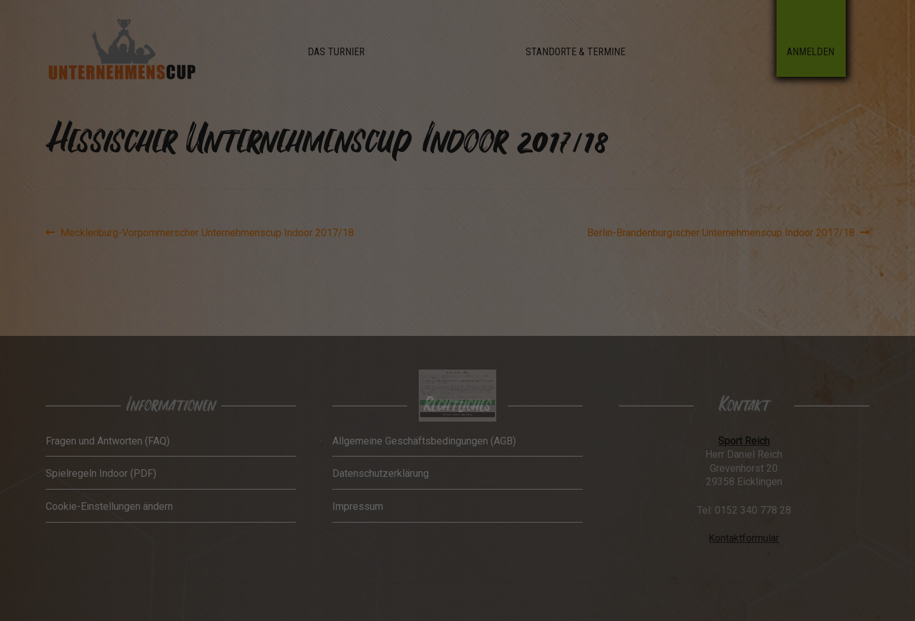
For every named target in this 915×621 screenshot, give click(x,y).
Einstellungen (448, 376)
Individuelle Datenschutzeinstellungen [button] (457, 389)
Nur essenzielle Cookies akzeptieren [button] (457, 385)
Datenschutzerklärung (471, 374)
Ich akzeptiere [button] (457, 381)
